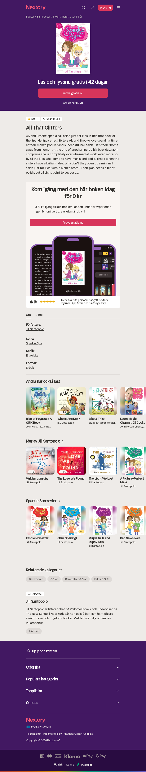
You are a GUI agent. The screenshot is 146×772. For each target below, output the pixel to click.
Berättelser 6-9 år (72, 16)
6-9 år (56, 16)
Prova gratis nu (73, 93)
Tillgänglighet (33, 734)
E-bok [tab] (39, 315)
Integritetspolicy (52, 734)
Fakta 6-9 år (101, 579)
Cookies (88, 734)
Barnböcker (43, 16)
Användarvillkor (73, 734)
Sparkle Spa (34, 343)
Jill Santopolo (35, 329)
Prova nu (105, 7)
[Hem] (52, 7)
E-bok (30, 367)
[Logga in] (92, 7)
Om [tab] (28, 315)
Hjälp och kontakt (41, 650)
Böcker (30, 16)
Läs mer (34, 631)
